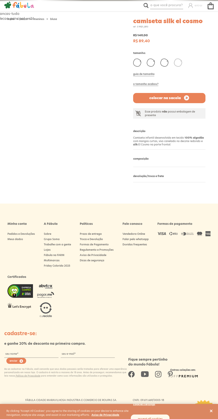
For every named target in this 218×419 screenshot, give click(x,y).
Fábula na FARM (54, 255)
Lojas (47, 250)
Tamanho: (139, 53)
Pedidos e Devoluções (21, 234)
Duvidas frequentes (135, 244)
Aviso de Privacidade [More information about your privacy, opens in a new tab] (105, 415)
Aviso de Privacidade (93, 255)
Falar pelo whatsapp (136, 239)
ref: (134, 27)
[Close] (211, 411)
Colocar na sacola (165, 98)
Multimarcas (52, 260)
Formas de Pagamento (94, 244)
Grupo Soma (52, 239)
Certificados (16, 277)
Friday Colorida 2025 (57, 265)
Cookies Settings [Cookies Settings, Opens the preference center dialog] (144, 404)
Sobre (47, 234)
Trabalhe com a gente (57, 244)
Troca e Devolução (91, 239)
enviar (13, 361)
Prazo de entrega (91, 234)
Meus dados (15, 239)
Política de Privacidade (27, 375)
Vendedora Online (134, 234)
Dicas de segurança (92, 260)
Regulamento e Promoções (97, 250)
